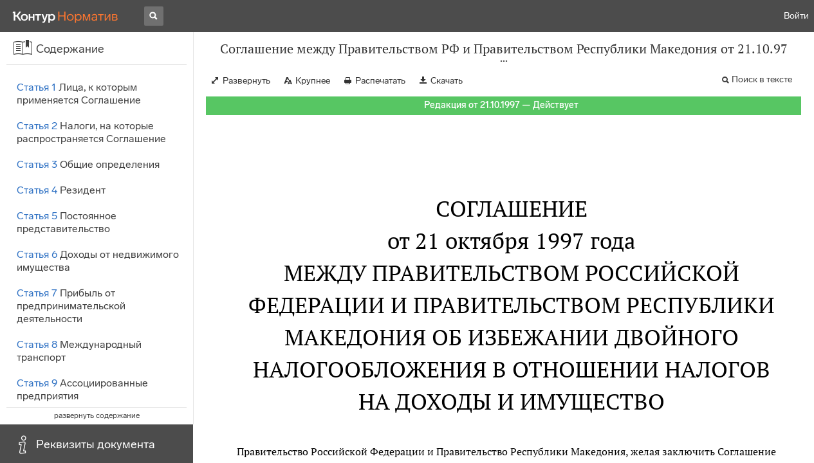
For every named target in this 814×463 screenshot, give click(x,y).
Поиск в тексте (762, 79)
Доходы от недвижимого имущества (98, 260)
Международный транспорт (79, 350)
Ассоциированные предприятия (82, 389)
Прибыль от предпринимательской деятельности (71, 306)
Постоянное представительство (66, 222)
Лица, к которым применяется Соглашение (79, 93)
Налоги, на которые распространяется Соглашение (91, 132)
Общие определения (88, 164)
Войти (796, 15)
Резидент (61, 190)
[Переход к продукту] (65, 16)
